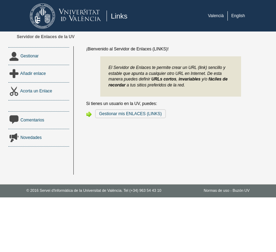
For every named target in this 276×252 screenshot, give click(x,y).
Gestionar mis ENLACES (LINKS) (130, 113)
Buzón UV (241, 190)
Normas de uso (216, 190)
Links (119, 16)
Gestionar (23, 56)
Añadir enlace (27, 73)
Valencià (216, 15)
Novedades (25, 137)
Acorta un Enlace (30, 91)
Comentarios (26, 120)
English (238, 15)
